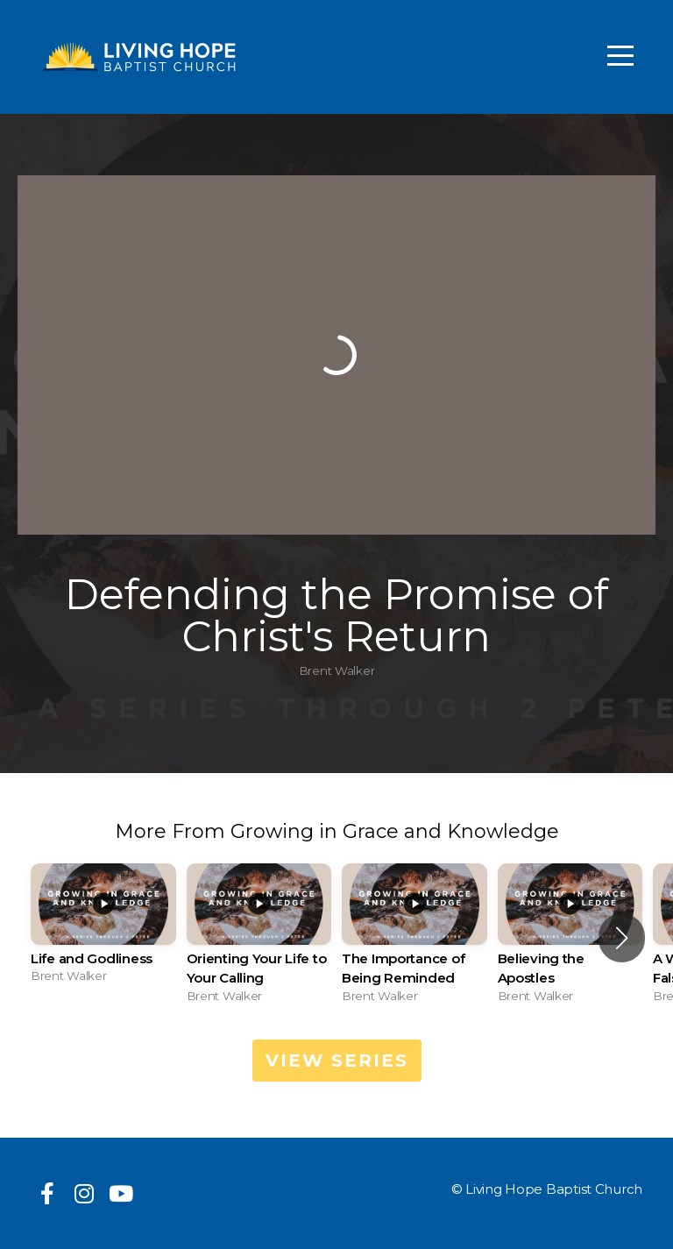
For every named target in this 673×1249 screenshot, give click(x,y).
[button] (622, 938)
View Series (337, 1060)
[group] (103, 928)
